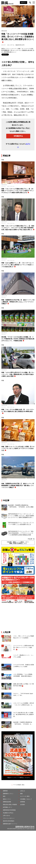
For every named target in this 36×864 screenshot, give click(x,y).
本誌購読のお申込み (8, 812)
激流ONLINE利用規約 (8, 821)
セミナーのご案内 (24, 796)
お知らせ (22, 790)
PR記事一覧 (31, 539)
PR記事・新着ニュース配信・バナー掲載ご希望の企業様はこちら (18, 542)
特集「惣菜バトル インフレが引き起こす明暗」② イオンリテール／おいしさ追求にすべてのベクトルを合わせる (17, 448)
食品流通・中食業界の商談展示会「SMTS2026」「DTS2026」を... (22, 723)
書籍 (21, 793)
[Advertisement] (18, 617)
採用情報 (22, 801)
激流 (4, 796)
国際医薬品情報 (7, 801)
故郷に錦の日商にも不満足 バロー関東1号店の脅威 (23, 685)
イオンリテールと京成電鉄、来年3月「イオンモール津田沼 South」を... (23, 704)
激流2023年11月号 (20, 45)
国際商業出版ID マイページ (10, 823)
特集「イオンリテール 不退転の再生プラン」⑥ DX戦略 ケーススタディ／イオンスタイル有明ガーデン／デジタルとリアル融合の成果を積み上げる (17, 190)
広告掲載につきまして (26, 799)
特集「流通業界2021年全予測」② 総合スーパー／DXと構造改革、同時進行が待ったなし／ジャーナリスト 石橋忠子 (18, 301)
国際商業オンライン (8, 793)
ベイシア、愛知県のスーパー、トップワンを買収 (23, 656)
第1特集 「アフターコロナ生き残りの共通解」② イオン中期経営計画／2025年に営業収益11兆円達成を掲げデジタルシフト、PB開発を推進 (17, 338)
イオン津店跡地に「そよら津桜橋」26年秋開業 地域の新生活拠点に (23, 675)
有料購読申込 (18, 136)
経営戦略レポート (7, 807)
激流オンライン (5, 48)
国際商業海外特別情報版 (9, 810)
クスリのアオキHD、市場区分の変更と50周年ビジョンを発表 (23, 665)
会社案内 (22, 804)
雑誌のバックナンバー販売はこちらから (18, 777)
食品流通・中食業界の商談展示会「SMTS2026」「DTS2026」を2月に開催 (20, 506)
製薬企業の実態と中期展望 (10, 804)
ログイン (23, 2)
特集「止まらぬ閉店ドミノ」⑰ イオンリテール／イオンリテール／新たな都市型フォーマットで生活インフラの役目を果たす (17, 264)
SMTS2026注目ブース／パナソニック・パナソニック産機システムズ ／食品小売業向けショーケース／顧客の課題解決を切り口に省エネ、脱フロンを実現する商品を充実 (21, 515)
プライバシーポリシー (8, 818)
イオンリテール (10, 45)
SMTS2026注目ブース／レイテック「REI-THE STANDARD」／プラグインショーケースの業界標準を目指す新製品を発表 (21, 533)
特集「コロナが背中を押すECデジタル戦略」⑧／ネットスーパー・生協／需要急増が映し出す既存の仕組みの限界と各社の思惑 (17, 374)
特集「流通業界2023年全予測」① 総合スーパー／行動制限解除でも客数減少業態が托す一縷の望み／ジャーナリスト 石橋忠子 (17, 485)
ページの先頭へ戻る (18, 784)
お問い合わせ (6, 815)
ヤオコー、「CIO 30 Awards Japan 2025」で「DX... (23, 694)
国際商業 (5, 790)
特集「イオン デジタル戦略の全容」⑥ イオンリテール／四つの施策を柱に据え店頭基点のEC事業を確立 (17, 410)
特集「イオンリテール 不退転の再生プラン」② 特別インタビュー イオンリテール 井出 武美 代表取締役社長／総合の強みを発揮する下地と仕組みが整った (17, 227)
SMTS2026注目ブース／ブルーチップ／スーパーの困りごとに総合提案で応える (21, 523)
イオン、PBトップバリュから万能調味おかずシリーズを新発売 (23, 637)
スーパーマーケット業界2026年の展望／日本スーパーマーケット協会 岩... (23, 647)
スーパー (3, 45)
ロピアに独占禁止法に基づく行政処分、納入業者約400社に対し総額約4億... (23, 714)
